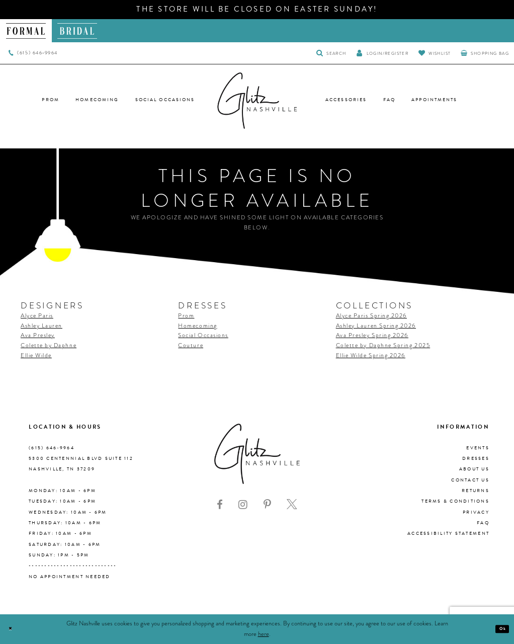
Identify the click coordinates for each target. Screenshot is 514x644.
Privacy (476, 512)
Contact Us (470, 480)
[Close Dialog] (13, 629)
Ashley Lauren (41, 325)
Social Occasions (203, 335)
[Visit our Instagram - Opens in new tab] (242, 504)
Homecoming (197, 325)
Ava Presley (38, 335)
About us (474, 468)
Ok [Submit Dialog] (499, 628)
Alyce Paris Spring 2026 (371, 315)
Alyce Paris (37, 315)
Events (477, 447)
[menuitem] (26, 30)
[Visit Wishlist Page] (434, 53)
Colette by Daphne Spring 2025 (383, 345)
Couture (190, 345)
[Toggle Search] (331, 53)
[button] (382, 53)
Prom (186, 315)
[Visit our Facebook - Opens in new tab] (220, 504)
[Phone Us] (33, 53)
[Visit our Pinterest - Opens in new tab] (267, 504)
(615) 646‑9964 (51, 447)
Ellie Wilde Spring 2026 (370, 355)
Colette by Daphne (48, 345)
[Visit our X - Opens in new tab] (292, 504)
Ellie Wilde (36, 355)
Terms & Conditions (455, 501)
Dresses (475, 458)
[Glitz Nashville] (257, 100)
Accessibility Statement (448, 533)
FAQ (483, 522)
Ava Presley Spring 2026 (372, 335)
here (263, 633)
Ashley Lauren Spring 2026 (376, 325)
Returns (475, 490)
